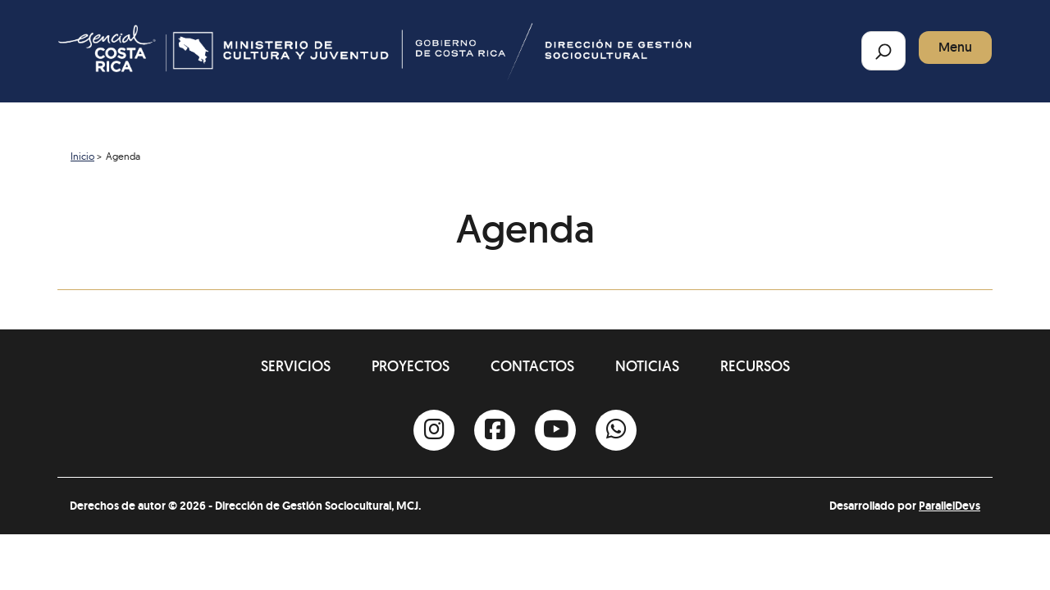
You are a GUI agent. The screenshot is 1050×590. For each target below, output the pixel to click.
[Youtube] (555, 430)
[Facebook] (494, 430)
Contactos (532, 365)
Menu (955, 47)
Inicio (82, 156)
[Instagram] (433, 430)
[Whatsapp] (616, 430)
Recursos (755, 365)
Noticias (647, 365)
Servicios (296, 365)
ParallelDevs (949, 505)
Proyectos (411, 365)
